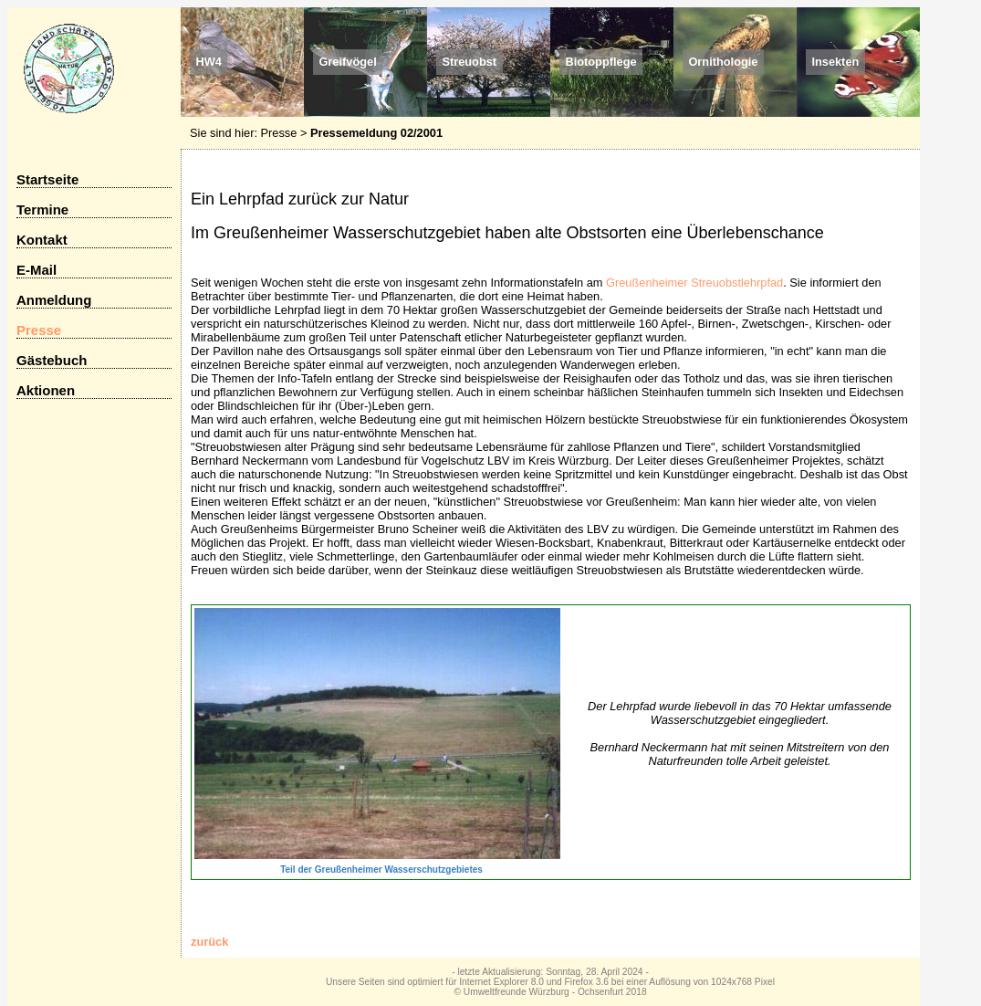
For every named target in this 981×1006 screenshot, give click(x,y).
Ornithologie (722, 62)
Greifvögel (347, 62)
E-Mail (36, 270)
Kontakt (42, 239)
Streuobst (469, 62)
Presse (279, 133)
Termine (42, 209)
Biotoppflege (600, 62)
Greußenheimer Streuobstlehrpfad (694, 282)
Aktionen (45, 390)
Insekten (835, 62)
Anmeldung (53, 300)
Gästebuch (51, 360)
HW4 (208, 62)
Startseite (47, 179)
